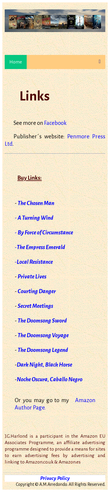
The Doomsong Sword (42, 321)
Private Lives (32, 276)
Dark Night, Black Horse (44, 365)
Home (15, 61)
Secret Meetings (35, 306)
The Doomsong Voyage (43, 335)
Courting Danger (37, 291)
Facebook (55, 123)
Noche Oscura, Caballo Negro (49, 379)
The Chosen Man (36, 203)
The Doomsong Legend (43, 350)
